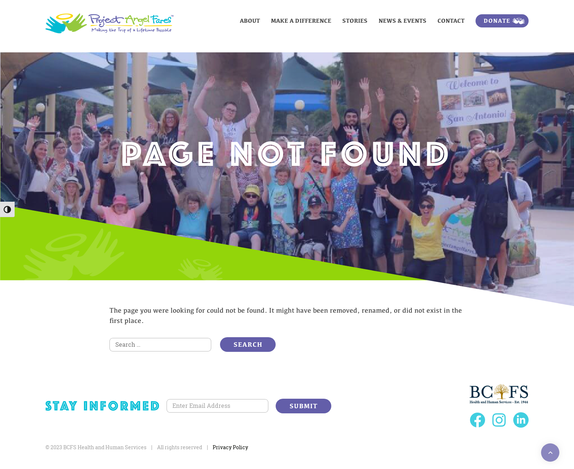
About (250, 20)
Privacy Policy (230, 447)
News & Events (402, 20)
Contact (451, 20)
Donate (497, 20)
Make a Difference (301, 20)
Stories (355, 20)
